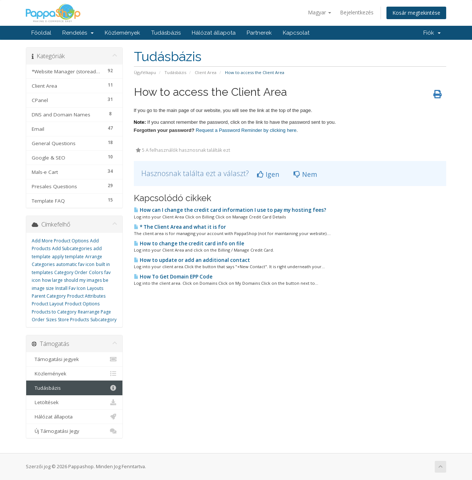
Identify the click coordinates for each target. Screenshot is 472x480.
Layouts (95, 288)
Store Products (73, 319)
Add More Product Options (60, 241)
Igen (268, 174)
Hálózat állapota (214, 32)
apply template (68, 256)
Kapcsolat (296, 32)
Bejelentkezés (357, 12)
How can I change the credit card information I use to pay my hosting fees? (230, 210)
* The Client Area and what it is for (180, 227)
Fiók (432, 32)
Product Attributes (86, 296)
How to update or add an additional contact (192, 260)
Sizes (51, 319)
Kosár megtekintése (416, 12)
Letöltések (74, 402)
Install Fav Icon (70, 288)
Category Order (70, 272)
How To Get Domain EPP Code (173, 276)
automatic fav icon (75, 264)
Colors (96, 272)
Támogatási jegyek (74, 359)
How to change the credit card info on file (189, 243)
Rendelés (78, 32)
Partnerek (259, 32)
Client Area (205, 72)
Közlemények (122, 32)
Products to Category (54, 312)
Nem (305, 174)
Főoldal (41, 32)
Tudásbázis (166, 32)
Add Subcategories (72, 248)
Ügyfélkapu (145, 72)
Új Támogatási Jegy (74, 431)
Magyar (319, 12)
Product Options (82, 304)
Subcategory (103, 319)
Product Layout (47, 304)
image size (43, 288)
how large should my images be (75, 280)
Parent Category (49, 296)
